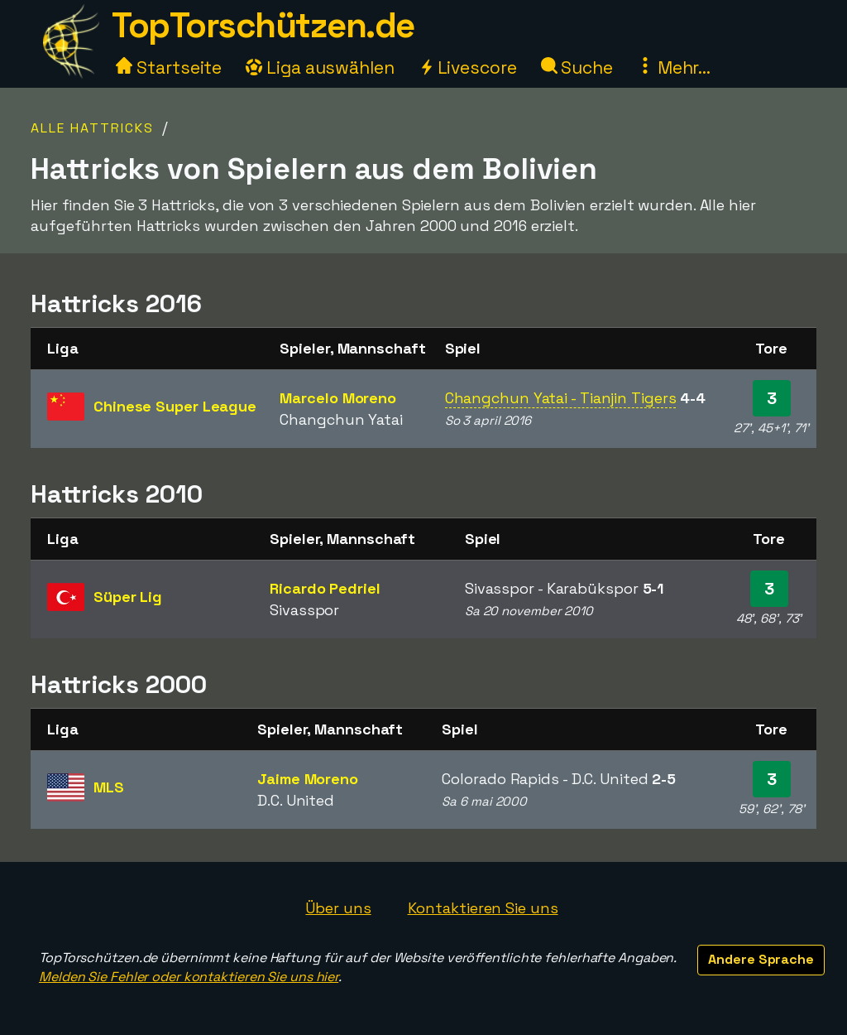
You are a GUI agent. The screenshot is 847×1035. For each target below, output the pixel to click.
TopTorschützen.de (263, 25)
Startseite (169, 67)
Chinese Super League (174, 406)
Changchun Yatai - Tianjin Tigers (561, 397)
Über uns (338, 907)
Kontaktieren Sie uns (483, 907)
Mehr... (674, 67)
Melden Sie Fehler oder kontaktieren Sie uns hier (188, 976)
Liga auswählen (320, 67)
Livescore (468, 67)
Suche (577, 67)
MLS (108, 787)
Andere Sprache (761, 959)
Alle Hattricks (92, 128)
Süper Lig (127, 596)
